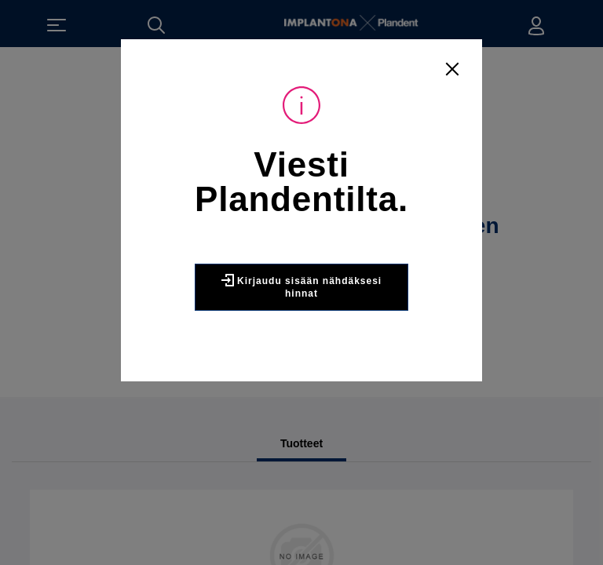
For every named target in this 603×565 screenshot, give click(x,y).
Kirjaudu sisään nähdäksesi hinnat (301, 286)
